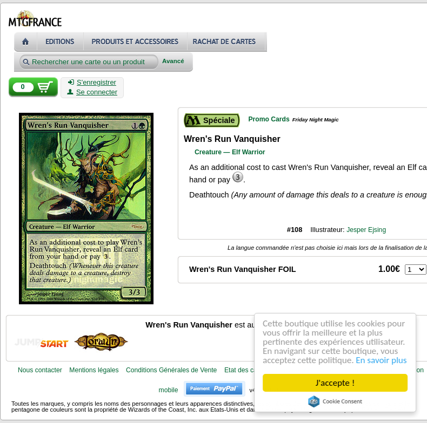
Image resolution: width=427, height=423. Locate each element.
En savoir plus (381, 360)
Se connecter (92, 92)
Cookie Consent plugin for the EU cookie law (335, 401)
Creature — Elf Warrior (230, 152)
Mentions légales (93, 370)
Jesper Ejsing (366, 230)
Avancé (173, 61)
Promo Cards (268, 119)
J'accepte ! (335, 382)
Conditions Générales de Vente (171, 370)
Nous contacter (40, 370)
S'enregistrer (92, 82)
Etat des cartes (246, 370)
